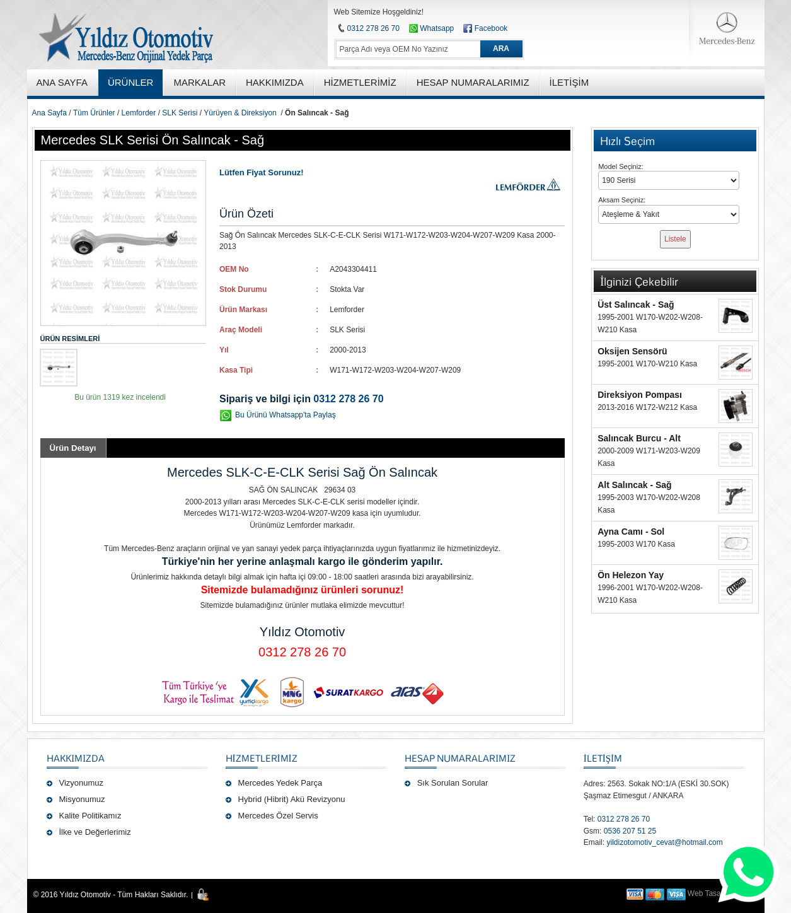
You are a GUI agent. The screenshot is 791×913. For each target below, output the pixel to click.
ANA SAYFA (62, 82)
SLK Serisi (179, 112)
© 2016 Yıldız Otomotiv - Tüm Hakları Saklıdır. (110, 894)
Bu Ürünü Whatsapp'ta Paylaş (285, 414)
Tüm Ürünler (94, 112)
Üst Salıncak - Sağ (636, 304)
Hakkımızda (76, 758)
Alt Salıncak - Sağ (634, 485)
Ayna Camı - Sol (631, 531)
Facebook (491, 28)
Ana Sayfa (49, 112)
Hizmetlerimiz (261, 758)
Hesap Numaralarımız (460, 758)
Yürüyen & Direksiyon (240, 112)
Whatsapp (431, 28)
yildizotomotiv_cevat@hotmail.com (664, 842)
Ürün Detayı (73, 448)
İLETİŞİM (603, 758)
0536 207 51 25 (630, 831)
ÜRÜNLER (131, 82)
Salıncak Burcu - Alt (639, 438)
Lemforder (139, 112)
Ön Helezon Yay (631, 575)
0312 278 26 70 (373, 28)
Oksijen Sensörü (632, 351)
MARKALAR (199, 82)
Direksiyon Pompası (640, 395)
